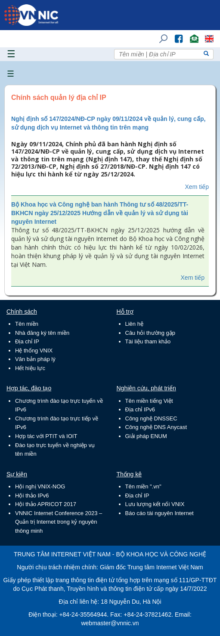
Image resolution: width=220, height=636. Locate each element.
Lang (205, 34)
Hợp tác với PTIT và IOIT (46, 436)
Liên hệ (134, 324)
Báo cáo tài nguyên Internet (159, 513)
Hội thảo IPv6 (32, 495)
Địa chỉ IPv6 (140, 409)
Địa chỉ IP (27, 341)
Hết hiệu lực (30, 368)
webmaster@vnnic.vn (110, 623)
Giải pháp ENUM (146, 436)
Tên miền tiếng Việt (149, 401)
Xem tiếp (197, 186)
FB (174, 34)
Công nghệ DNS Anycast (156, 427)
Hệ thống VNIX (34, 350)
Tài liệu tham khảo (148, 341)
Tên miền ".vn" (143, 486)
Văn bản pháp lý (35, 359)
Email (190, 34)
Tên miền (26, 324)
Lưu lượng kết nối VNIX (155, 504)
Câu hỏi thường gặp (150, 333)
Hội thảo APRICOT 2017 (45, 504)
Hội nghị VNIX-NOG (40, 486)
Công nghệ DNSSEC (151, 418)
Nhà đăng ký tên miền (42, 333)
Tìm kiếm (160, 34)
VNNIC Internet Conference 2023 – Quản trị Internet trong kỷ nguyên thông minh (58, 522)
